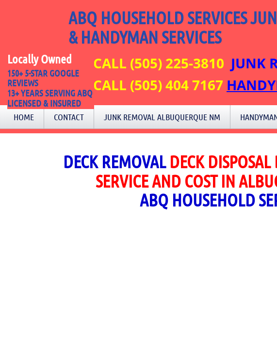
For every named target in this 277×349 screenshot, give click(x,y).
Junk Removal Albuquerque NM (162, 116)
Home (24, 116)
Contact (69, 116)
